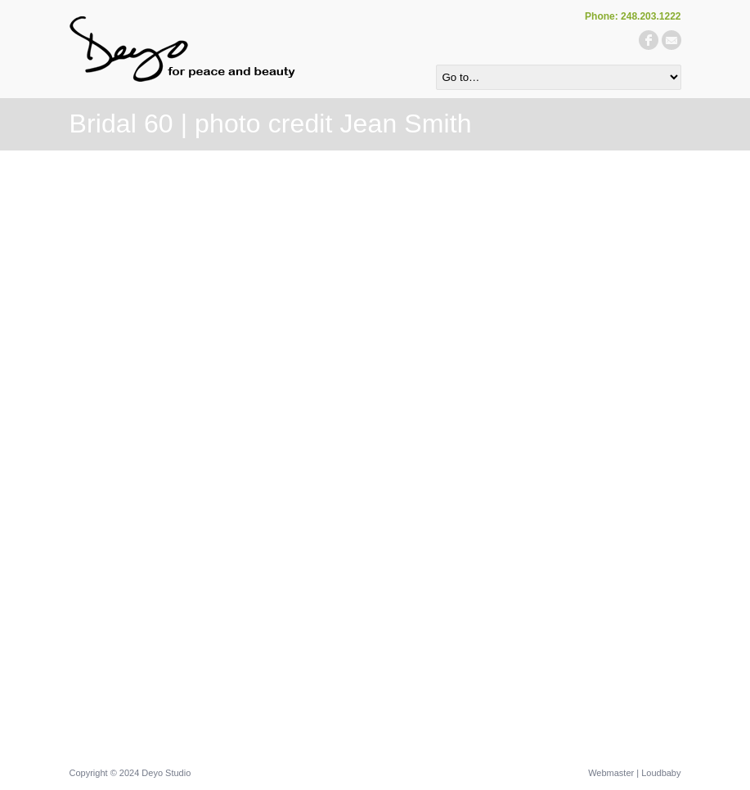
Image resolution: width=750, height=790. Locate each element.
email (671, 40)
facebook (648, 40)
